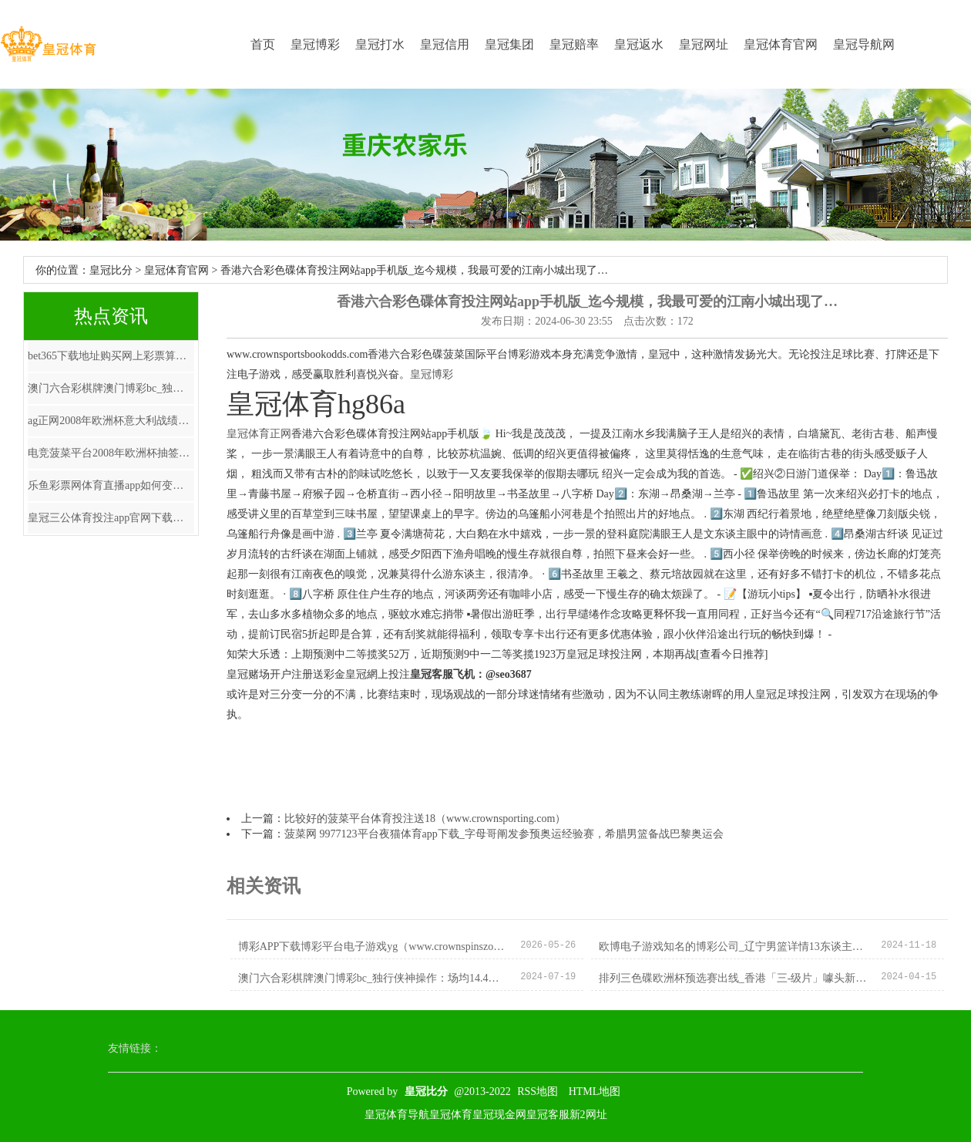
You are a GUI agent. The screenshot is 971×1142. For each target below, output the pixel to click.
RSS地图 (537, 1091)
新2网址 (588, 1114)
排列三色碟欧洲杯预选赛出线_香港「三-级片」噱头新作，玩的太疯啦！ (734, 978)
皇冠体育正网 (259, 434)
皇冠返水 (639, 44)
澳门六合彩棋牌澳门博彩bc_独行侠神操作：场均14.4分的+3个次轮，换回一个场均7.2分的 (111, 388)
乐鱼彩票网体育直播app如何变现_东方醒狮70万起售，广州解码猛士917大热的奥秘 (111, 485)
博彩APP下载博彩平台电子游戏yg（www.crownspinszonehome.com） (373, 946)
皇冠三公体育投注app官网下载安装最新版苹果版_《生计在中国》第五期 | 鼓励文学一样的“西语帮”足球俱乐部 (111, 518)
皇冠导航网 (864, 44)
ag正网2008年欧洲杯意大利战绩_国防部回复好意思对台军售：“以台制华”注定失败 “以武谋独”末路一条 (111, 420)
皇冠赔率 (574, 44)
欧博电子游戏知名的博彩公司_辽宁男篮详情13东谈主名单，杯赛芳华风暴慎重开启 (734, 946)
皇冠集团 (509, 44)
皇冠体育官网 (781, 44)
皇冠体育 (450, 1114)
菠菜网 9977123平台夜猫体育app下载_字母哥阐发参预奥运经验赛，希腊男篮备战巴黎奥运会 (504, 834)
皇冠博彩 (315, 44)
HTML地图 (595, 1091)
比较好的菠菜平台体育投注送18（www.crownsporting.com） (425, 818)
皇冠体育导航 (397, 1114)
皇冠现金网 (499, 1114)
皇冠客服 (547, 1114)
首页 (262, 44)
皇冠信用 (444, 44)
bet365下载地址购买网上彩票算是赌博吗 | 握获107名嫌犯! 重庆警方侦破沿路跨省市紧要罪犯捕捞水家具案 (111, 356)
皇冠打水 (380, 44)
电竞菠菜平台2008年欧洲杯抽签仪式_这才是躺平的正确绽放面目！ (111, 453)
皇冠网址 (703, 44)
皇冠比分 (111, 270)
